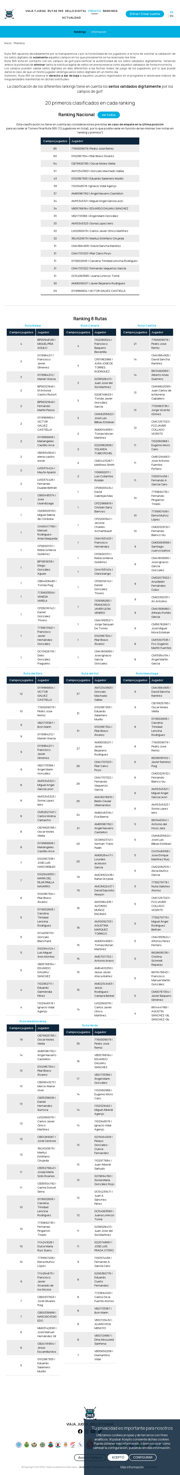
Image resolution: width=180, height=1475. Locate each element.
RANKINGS (110, 11)
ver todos (109, 115)
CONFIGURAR (142, 1457)
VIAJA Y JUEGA (36, 11)
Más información (132, 1467)
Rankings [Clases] (80, 32)
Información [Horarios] (98, 32)
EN (171, 16)
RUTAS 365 (55, 11)
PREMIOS (94, 11)
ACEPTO (118, 1457)
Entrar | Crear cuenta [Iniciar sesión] (145, 14)
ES (171, 12)
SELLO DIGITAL (75, 11)
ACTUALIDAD (71, 17)
